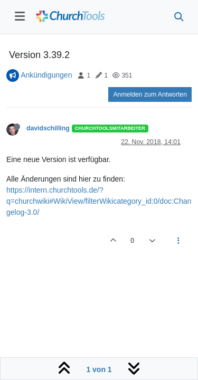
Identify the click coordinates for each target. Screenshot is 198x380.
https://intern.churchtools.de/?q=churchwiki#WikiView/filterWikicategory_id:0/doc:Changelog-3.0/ (98, 201)
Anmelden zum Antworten (150, 94)
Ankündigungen (46, 75)
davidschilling (48, 128)
